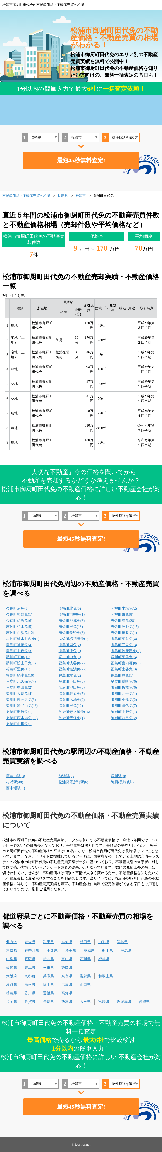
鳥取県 (11, 985)
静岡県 (66, 967)
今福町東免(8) (122, 614)
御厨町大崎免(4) (19, 693)
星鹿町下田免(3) (72, 681)
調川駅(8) (118, 776)
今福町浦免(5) (17, 608)
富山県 (66, 959)
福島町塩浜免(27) (72, 669)
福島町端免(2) (70, 675)
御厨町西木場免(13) (22, 718)
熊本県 (66, 1002)
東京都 (11, 950)
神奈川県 (32, 950)
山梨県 (11, 959)
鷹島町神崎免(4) (19, 645)
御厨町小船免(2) (124, 700)
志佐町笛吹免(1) (124, 633)
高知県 (66, 993)
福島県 (122, 942)
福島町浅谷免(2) (72, 663)
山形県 (103, 942)
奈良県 (66, 976)
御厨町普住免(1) (72, 718)
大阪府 (11, 976)
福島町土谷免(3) (124, 669)
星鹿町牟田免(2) (19, 687)
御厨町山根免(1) (19, 724)
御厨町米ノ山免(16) (22, 706)
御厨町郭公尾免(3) (21, 700)
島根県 (30, 985)
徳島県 (11, 993)
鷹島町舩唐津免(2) (126, 651)
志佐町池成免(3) (72, 620)
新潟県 (48, 959)
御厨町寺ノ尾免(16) (74, 712)
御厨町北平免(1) (124, 693)
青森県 (30, 942)
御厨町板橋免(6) (124, 687)
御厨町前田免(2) (124, 718)
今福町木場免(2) (124, 608)
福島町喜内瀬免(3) (126, 663)
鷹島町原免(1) (70, 651)
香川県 (30, 993)
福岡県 (11, 1002)
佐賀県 (30, 1002)
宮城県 (66, 942)
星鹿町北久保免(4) (21, 681)
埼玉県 (70, 950)
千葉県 (52, 950)
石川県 (85, 959)
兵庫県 (48, 976)
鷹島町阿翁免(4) (124, 639)
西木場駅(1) (15, 788)
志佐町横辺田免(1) (73, 639)
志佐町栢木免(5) (19, 627)
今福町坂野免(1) (19, 614)
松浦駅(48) (14, 782)
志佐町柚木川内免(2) (23, 639)
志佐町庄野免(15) (125, 627)
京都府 (30, 976)
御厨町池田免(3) (72, 687)
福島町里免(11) (18, 669)
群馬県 (125, 950)
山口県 (85, 985)
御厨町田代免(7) (124, 706)
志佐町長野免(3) (72, 633)
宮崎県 (103, 1002)
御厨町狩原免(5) (72, 693)
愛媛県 (48, 993)
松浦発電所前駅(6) (73, 782)
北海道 (11, 942)
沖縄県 (144, 1002)
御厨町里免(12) (71, 706)
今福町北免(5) (70, 608)
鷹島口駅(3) (15, 776)
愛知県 (11, 967)
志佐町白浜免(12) (20, 633)
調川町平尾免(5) (124, 657)
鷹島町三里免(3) (124, 645)
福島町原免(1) (122, 675)
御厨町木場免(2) (72, 700)
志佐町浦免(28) (123, 620)
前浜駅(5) (66, 776)
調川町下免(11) (18, 657)
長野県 (30, 959)
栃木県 (107, 950)
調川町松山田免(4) (21, 663)
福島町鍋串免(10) (20, 675)
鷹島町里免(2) (70, 645)
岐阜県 (30, 967)
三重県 (48, 967)
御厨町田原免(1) (19, 712)
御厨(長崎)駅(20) (124, 782)
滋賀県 (85, 976)
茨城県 (89, 950)
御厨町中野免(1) (124, 712)
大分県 (85, 1002)
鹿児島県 (124, 1002)
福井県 (103, 959)
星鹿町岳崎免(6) (124, 681)
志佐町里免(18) (71, 627)
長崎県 (48, 1002)
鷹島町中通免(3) (19, 651)
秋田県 (85, 942)
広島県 (66, 985)
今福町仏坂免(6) (19, 620)
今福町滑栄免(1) (72, 614)
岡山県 (48, 985)
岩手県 (48, 942)
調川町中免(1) (70, 657)
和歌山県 (105, 976)
